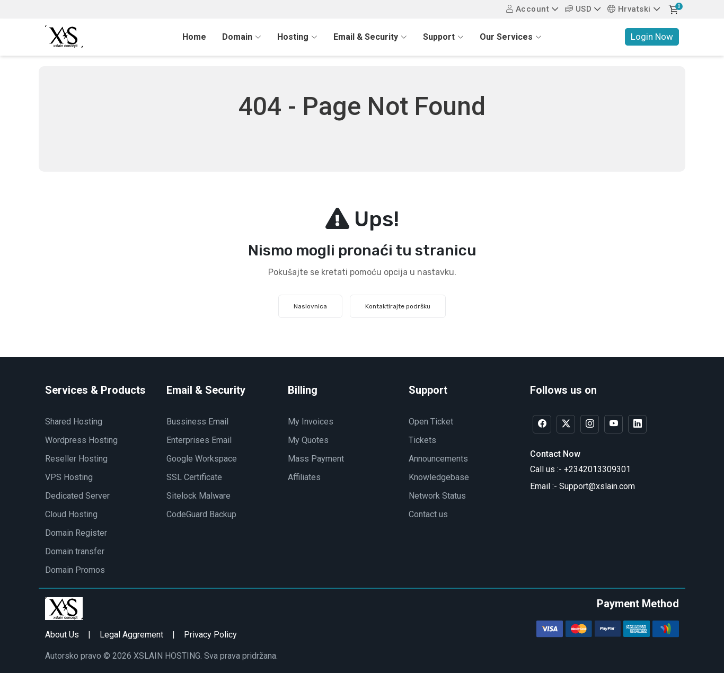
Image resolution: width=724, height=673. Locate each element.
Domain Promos (75, 570)
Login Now (652, 36)
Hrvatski (629, 9)
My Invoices (310, 422)
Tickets (422, 440)
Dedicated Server (77, 496)
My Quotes (308, 440)
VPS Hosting (69, 477)
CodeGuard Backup (201, 514)
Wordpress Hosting (81, 440)
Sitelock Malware (198, 496)
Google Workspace (201, 459)
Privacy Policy (210, 635)
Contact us (428, 514)
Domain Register (76, 533)
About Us (62, 635)
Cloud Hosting (71, 514)
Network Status (437, 496)
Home (194, 37)
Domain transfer (74, 551)
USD (578, 9)
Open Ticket (431, 422)
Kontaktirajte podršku (397, 306)
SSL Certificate (194, 477)
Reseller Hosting (76, 459)
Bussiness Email (197, 422)
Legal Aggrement (131, 635)
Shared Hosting (73, 422)
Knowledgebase (439, 477)
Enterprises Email (199, 440)
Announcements (438, 459)
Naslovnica (310, 306)
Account (528, 9)
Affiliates (304, 477)
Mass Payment (316, 459)
